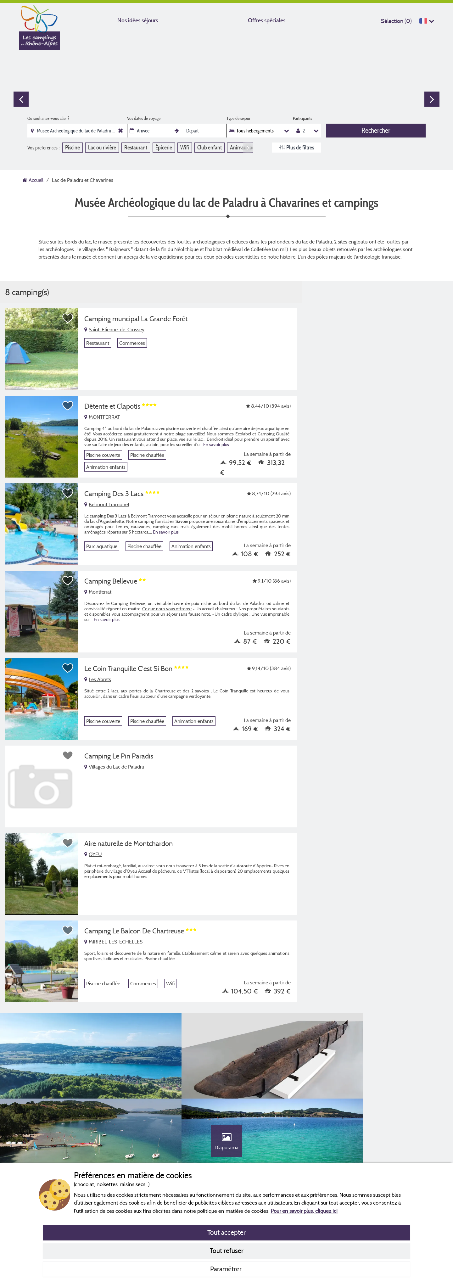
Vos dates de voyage (143, 118)
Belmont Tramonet (106, 504)
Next (431, 99)
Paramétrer (226, 1269)
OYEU (93, 854)
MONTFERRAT (102, 417)
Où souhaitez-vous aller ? (48, 118)
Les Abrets (97, 679)
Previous (21, 99)
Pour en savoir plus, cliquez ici (304, 1210)
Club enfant (209, 147)
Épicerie (163, 147)
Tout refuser (226, 1250)
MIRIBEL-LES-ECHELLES (113, 941)
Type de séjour (238, 118)
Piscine (72, 147)
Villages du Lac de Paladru (114, 767)
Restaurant (135, 147)
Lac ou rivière (102, 147)
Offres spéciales (266, 20)
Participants (302, 118)
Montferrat (97, 592)
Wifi (184, 147)
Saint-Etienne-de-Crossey (114, 329)
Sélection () (396, 21)
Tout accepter (226, 1232)
